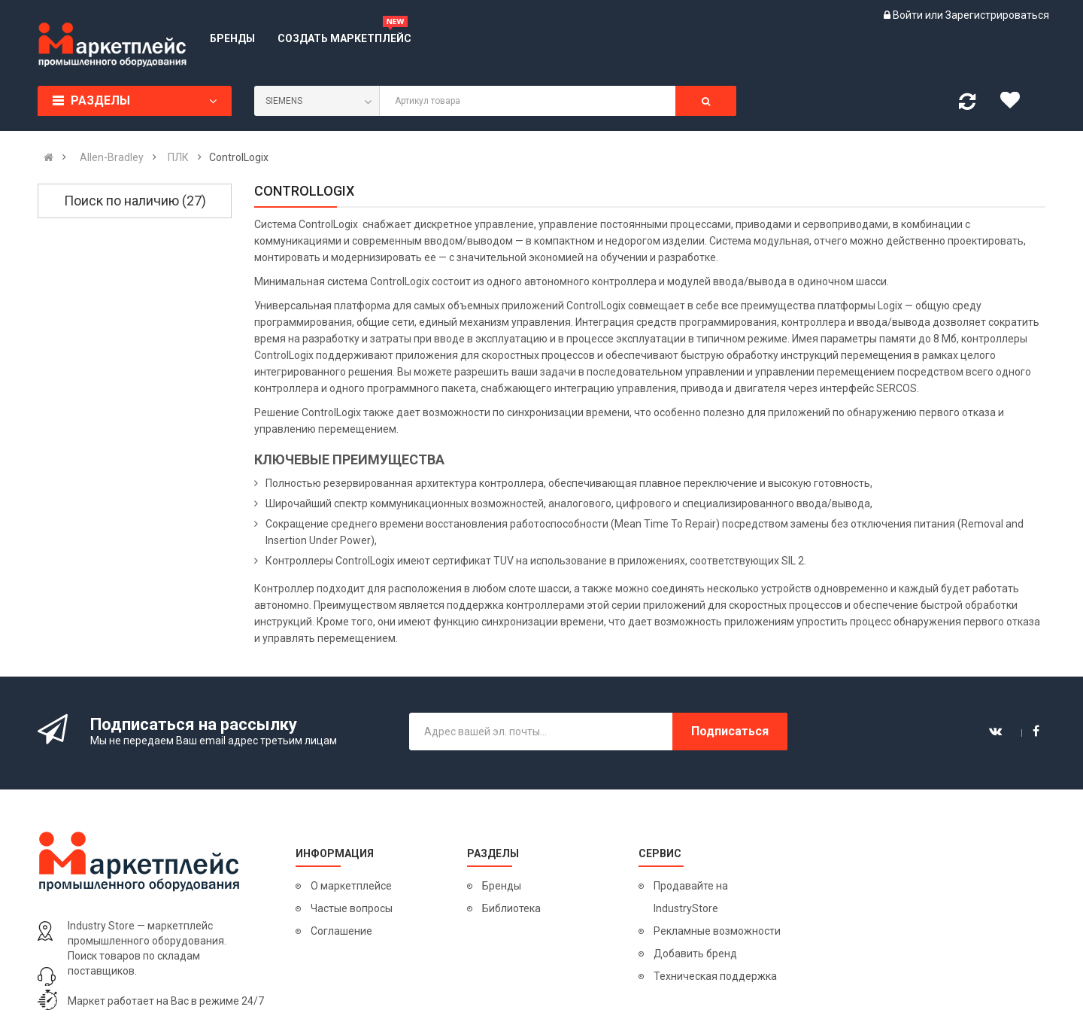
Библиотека (511, 908)
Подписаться (730, 731)
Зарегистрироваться (997, 15)
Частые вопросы (352, 908)
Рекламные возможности (717, 931)
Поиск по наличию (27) (135, 200)
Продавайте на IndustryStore (691, 897)
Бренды (501, 886)
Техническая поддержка (715, 976)
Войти (909, 15)
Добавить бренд (695, 954)
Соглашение (341, 931)
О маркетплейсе (351, 886)
